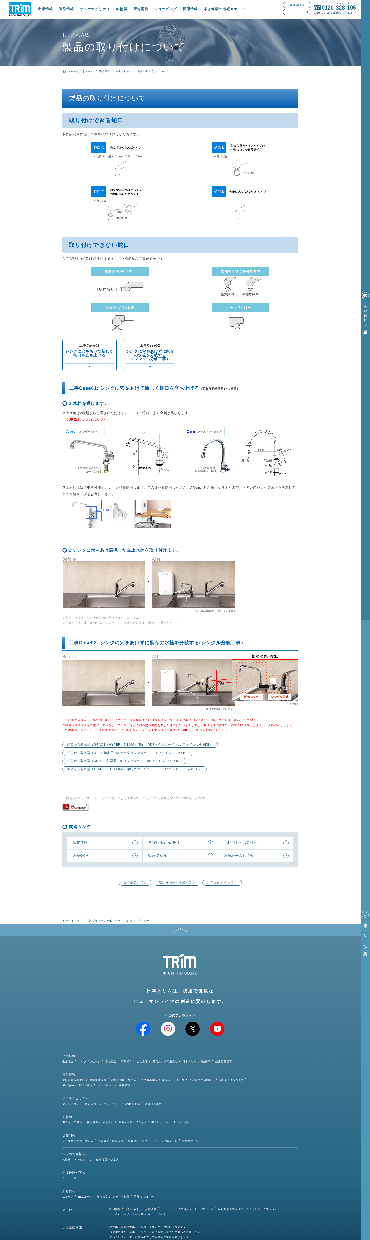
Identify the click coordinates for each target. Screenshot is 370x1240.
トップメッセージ (136, 1056)
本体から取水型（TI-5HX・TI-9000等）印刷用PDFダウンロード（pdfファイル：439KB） (134, 769)
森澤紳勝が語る (73, 1142)
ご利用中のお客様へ (249, 1069)
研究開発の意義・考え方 (125, 1114)
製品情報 (66, 9)
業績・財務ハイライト (180, 1101)
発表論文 (150, 1154)
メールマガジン (204, 1168)
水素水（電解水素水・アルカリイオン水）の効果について (146, 1186)
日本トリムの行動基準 (244, 1056)
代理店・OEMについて (124, 1128)
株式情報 (139, 1101)
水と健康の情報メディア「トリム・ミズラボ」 (247, 1168)
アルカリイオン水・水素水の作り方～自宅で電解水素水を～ (147, 1196)
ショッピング (165, 9)
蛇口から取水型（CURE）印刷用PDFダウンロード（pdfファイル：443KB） (124, 761)
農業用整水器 (145, 1069)
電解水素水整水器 (120, 1069)
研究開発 (140, 9)
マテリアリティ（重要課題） (127, 1087)
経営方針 (155, 1101)
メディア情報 (168, 1154)
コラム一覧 (116, 1141)
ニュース (115, 1154)
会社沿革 (189, 1056)
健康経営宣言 (270, 1056)
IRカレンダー (206, 1101)
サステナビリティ (95, 9)
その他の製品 (196, 1069)
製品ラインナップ (220, 1069)
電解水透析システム (171, 1069)
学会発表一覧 (237, 1114)
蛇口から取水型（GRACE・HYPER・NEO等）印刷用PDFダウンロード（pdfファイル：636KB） (140, 744)
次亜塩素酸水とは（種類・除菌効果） (133, 1201)
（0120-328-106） (203, 720)
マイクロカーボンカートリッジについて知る (137, 1173)
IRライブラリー (119, 1101)
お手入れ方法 (123, 71)
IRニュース (132, 1154)
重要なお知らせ (191, 1154)
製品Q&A (115, 1075)
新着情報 (69, 1155)
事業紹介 (174, 1056)
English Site (297, 5)
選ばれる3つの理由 (278, 1069)
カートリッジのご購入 (175, 1168)
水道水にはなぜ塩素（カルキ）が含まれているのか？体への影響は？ (153, 1191)
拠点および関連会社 (212, 1056)
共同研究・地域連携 (158, 1114)
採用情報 (190, 9)
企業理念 (115, 1056)
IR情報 (121, 9)
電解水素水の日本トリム (77, 71)
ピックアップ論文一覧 (211, 1114)
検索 (307, 12)
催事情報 (171, 1075)
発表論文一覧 (183, 1114)
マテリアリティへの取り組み (169, 1087)
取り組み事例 (200, 1087)
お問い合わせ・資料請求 (140, 1168)
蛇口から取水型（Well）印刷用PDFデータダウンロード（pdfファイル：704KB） (128, 753)
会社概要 (158, 1056)
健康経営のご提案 (154, 1128)
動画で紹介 (133, 1075)
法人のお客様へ (73, 1128)
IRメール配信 (228, 1101)
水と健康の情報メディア (224, 9)
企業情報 (45, 9)
